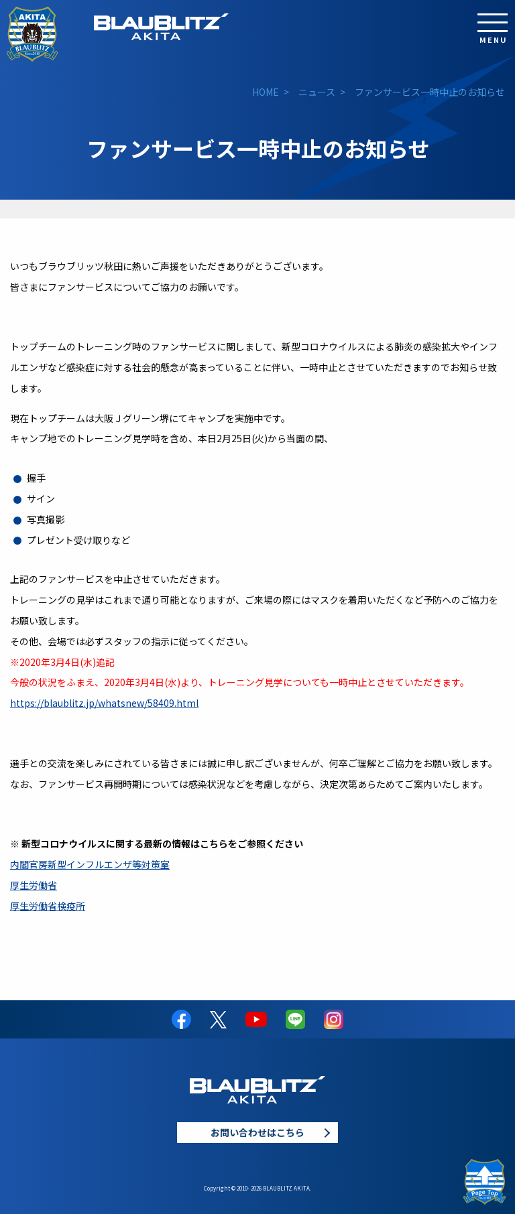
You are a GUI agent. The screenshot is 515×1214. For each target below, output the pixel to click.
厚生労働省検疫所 (47, 906)
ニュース (316, 91)
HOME (265, 91)
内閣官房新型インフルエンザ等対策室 (90, 864)
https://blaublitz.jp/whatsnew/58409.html (104, 703)
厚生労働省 (33, 885)
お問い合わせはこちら (257, 1132)
